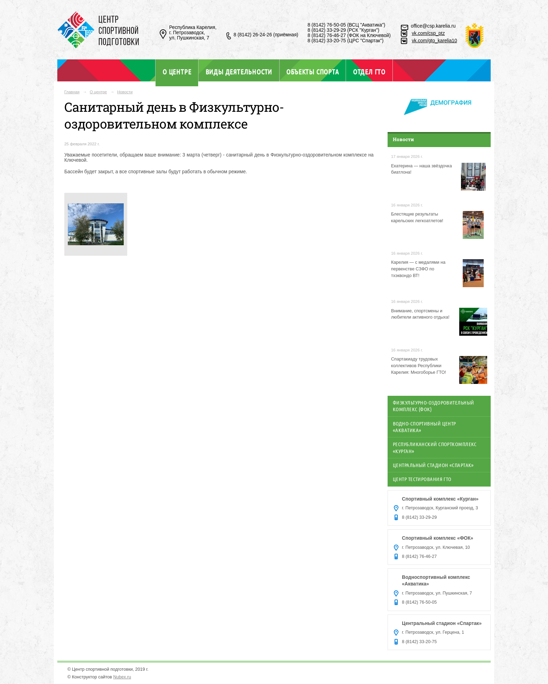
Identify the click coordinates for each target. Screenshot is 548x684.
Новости (124, 92)
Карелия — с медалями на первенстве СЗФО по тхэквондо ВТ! (418, 269)
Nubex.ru (122, 677)
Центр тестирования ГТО (422, 479)
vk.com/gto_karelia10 (434, 40)
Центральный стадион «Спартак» (433, 465)
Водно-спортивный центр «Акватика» (424, 426)
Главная (72, 92)
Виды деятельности (239, 71)
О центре (177, 71)
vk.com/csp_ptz (428, 33)
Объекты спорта (312, 71)
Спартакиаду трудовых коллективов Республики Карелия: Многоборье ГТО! (418, 366)
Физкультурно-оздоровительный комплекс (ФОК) (433, 405)
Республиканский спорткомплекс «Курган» (435, 447)
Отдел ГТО (369, 71)
